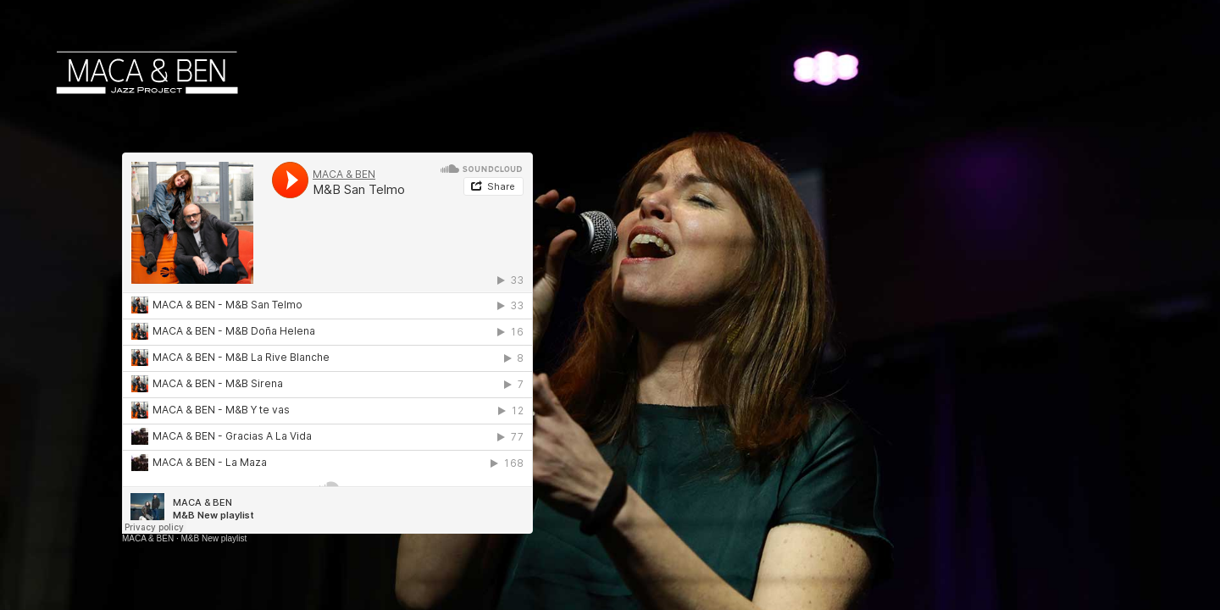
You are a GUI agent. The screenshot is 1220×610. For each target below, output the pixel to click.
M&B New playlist (213, 538)
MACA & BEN (148, 538)
